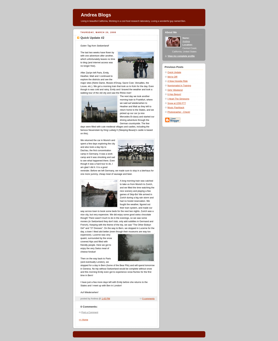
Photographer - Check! (179, 112)
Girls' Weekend (175, 90)
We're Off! (173, 77)
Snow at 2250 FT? (177, 103)
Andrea (186, 41)
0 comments (148, 298)
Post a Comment (89, 312)
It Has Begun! (174, 94)
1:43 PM (105, 298)
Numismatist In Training (179, 85)
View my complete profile (181, 56)
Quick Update (174, 72)
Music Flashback (176, 107)
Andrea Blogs (96, 15)
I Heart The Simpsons (178, 99)
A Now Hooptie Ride (178, 81)
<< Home (83, 319)
